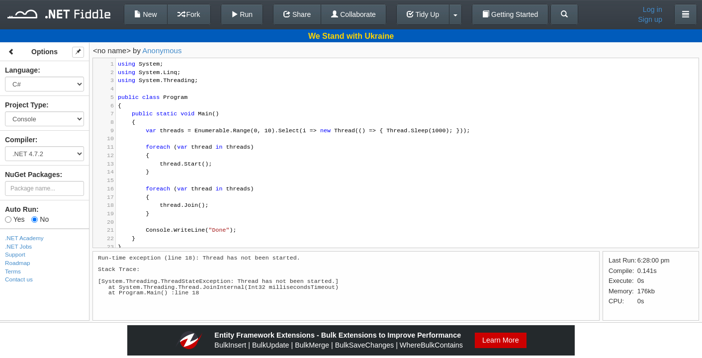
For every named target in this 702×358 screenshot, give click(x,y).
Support (15, 254)
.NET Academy (24, 238)
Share (297, 14)
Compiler (20, 140)
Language (21, 70)
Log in (652, 9)
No (40, 219)
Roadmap (17, 263)
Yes (14, 219)
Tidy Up (423, 14)
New (145, 14)
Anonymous (161, 50)
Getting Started (510, 14)
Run (242, 14)
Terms (13, 271)
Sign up (650, 19)
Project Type (25, 105)
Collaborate (353, 14)
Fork (188, 14)
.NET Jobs (18, 246)
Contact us (19, 279)
